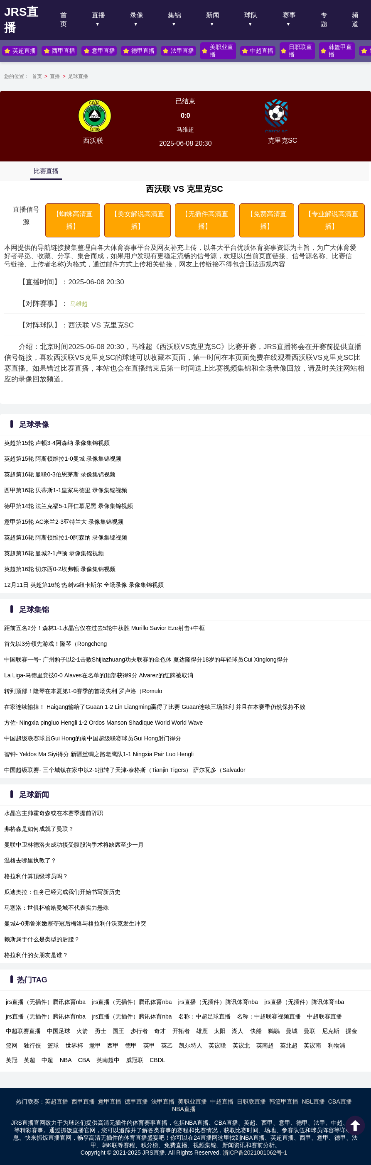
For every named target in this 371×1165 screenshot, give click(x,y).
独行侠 (32, 1045)
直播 (98, 15)
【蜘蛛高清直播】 (73, 220)
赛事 (289, 15)
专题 (324, 19)
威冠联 (134, 1060)
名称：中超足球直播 (204, 1016)
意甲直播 (99, 50)
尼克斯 (330, 1031)
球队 (251, 15)
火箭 (82, 1031)
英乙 (167, 1045)
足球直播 (78, 76)
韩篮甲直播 (335, 51)
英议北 (241, 1045)
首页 (63, 19)
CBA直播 (340, 1101)
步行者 (139, 1031)
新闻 (212, 15)
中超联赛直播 (324, 1016)
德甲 (131, 1045)
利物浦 (336, 1045)
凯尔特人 (190, 1045)
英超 (29, 1060)
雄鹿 (202, 1031)
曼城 (291, 1031)
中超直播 (257, 50)
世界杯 (74, 1045)
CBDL (157, 1060)
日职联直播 (295, 51)
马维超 (185, 129)
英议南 (312, 1045)
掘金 (351, 1031)
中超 (47, 1060)
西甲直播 (59, 50)
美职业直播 (216, 51)
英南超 (265, 1045)
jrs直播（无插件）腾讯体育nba (46, 1002)
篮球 (53, 1045)
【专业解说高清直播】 (331, 220)
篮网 (11, 1045)
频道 (355, 19)
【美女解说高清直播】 (137, 220)
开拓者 (181, 1031)
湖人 (237, 1031)
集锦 (174, 15)
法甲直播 (178, 50)
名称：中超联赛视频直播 (269, 1016)
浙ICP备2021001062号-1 (255, 1152)
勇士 (100, 1031)
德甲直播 (138, 50)
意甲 (95, 1045)
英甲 (149, 1045)
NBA (66, 1060)
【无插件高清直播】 (205, 220)
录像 (136, 15)
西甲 (113, 1045)
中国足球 (58, 1031)
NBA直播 (184, 1109)
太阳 (220, 1031)
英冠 (11, 1060)
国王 (118, 1031)
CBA (84, 1060)
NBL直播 (313, 1101)
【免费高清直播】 (267, 220)
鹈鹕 (274, 1031)
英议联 (217, 1045)
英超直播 (20, 50)
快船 (256, 1031)
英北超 (288, 1045)
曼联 (309, 1031)
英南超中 (108, 1060)
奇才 (160, 1031)
